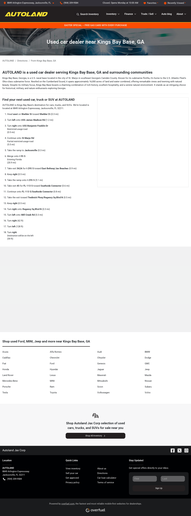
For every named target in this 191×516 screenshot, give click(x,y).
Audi (99, 352)
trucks (58, 105)
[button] (30, 3)
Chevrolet (54, 357)
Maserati (101, 375)
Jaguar (100, 369)
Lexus (53, 375)
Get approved (72, 478)
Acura (5, 352)
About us (101, 468)
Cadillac (6, 357)
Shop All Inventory (95, 435)
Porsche (6, 386)
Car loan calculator (106, 478)
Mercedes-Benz (10, 381)
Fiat (4, 363)
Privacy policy (72, 482)
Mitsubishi (102, 381)
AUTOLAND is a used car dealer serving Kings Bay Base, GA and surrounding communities (77, 72)
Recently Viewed (174, 3)
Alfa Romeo (56, 352)
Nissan (148, 381)
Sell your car (72, 473)
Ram (52, 386)
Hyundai (54, 369)
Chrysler (101, 357)
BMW (147, 352)
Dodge (148, 357)
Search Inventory (88, 14)
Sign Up (158, 488)
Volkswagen (103, 392)
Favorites (150, 3)
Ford (52, 363)
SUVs (69, 105)
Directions (102, 473)
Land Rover (7, 375)
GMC (147, 363)
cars (52, 105)
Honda (5, 369)
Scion (100, 386)
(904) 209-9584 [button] (69, 2)
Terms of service (105, 482)
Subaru (148, 386)
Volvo (148, 392)
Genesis (101, 363)
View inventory (73, 468)
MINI (52, 381)
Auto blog (166, 14)
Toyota (53, 392)
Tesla (5, 392)
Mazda (148, 375)
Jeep (147, 369)
